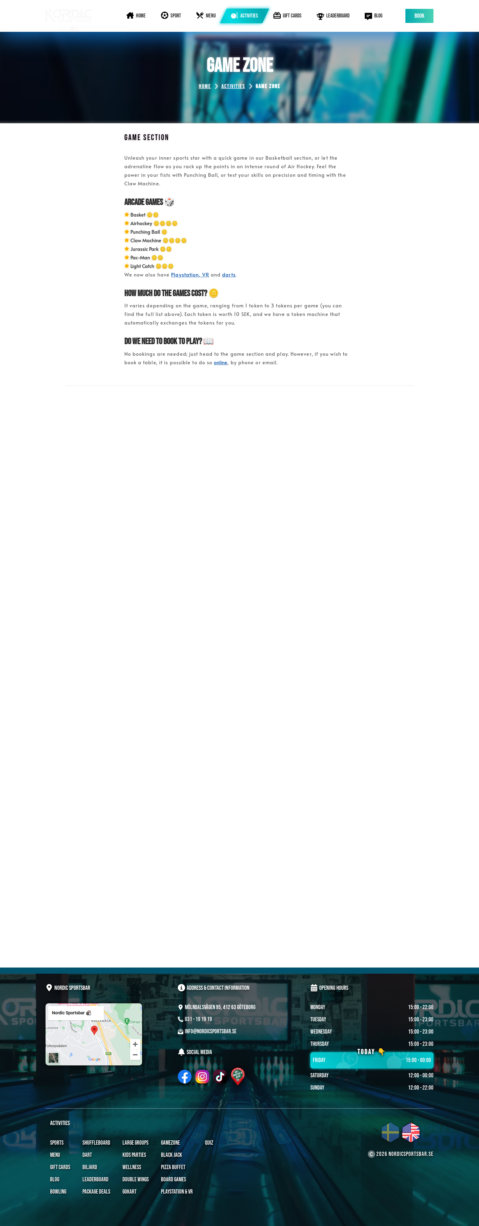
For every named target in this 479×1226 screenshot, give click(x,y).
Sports (57, 1142)
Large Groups (135, 1142)
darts (229, 274)
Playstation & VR (177, 1191)
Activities (233, 86)
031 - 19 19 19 (198, 1019)
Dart (87, 1155)
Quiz (209, 1142)
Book (419, 16)
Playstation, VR (190, 274)
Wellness (131, 1167)
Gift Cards (60, 1167)
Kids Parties (134, 1155)
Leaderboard (95, 1179)
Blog (54, 1179)
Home (205, 86)
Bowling (58, 1191)
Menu (55, 1155)
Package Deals (96, 1191)
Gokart (129, 1191)
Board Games (173, 1179)
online (220, 362)
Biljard (89, 1167)
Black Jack (171, 1155)
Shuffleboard (96, 1142)
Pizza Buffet (173, 1167)
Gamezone (170, 1142)
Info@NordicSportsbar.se (210, 1031)
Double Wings (135, 1179)
